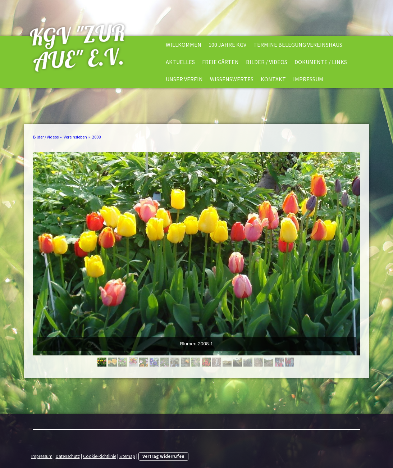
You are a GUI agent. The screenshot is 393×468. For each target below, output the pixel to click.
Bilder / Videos (266, 61)
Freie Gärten (220, 61)
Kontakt (273, 79)
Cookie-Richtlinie (99, 456)
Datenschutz (68, 456)
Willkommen (183, 44)
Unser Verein (184, 79)
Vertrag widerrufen (163, 456)
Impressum (308, 79)
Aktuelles (180, 61)
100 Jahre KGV (227, 44)
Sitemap (127, 456)
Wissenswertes (231, 79)
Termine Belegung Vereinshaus (297, 44)
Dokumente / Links (320, 61)
